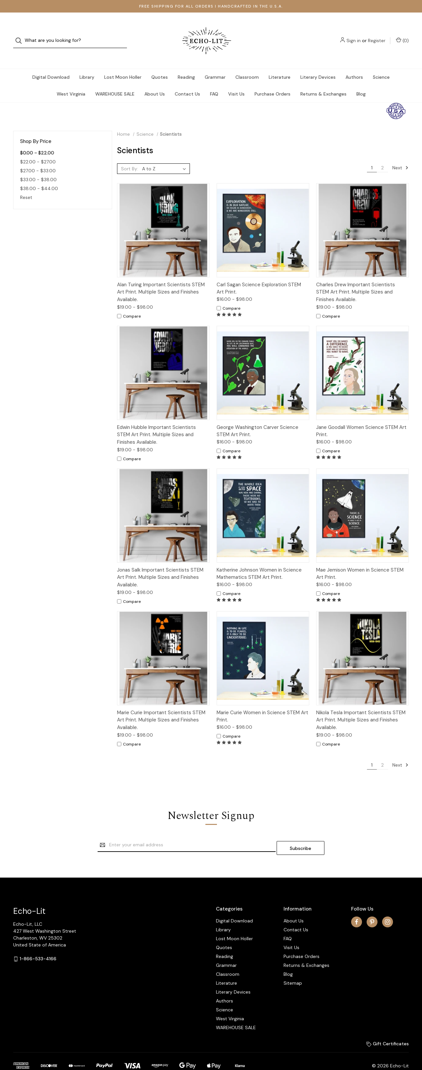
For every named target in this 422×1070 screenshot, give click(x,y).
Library (86, 64)
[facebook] (356, 905)
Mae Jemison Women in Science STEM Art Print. (360, 560)
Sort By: (129, 155)
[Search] (20, 34)
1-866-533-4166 (38, 942)
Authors (354, 64)
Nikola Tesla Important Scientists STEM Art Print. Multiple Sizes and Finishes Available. (361, 707)
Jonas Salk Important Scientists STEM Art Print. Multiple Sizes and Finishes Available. (160, 564)
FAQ (214, 81)
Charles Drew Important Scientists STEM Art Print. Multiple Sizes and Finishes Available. (355, 279)
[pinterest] (372, 905)
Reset (26, 184)
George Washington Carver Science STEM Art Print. (257, 418)
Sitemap (293, 967)
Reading (186, 64)
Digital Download (51, 64)
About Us (154, 81)
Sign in (354, 34)
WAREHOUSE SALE (115, 81)
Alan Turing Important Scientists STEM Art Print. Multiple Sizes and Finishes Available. (161, 279)
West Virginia (71, 81)
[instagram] (387, 905)
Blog (361, 81)
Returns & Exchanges (323, 81)
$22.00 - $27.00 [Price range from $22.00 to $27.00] (38, 149)
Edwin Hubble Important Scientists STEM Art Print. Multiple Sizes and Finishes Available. (156, 421)
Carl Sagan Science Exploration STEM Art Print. (259, 275)
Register (376, 34)
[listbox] (165, 155)
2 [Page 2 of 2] (382, 154)
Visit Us (236, 81)
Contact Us (187, 81)
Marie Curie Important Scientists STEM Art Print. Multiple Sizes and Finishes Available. (161, 707)
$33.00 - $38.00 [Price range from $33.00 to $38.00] (38, 166)
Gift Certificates (387, 1027)
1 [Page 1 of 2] (372, 154)
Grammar (215, 64)
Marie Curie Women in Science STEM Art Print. (262, 703)
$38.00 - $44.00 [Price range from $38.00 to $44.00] (39, 175)
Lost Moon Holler (122, 64)
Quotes (159, 64)
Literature (279, 64)
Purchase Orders (272, 81)
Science (381, 64)
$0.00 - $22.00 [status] (37, 140)
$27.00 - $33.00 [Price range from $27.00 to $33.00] (38, 157)
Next (400, 154)
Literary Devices (318, 64)
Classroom (247, 64)
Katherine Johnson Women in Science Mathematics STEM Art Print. (259, 560)
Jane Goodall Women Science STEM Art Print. (361, 418)
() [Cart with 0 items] (402, 34)
